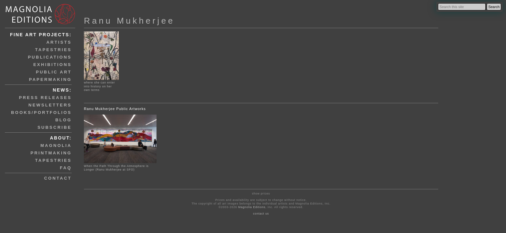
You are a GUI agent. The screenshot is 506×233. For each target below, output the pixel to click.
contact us (261, 213)
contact (58, 178)
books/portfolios (41, 112)
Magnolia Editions (251, 207)
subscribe (54, 127)
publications (50, 57)
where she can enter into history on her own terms (101, 84)
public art (54, 72)
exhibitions (52, 64)
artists (59, 42)
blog (63, 119)
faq (66, 167)
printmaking (51, 152)
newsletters (50, 105)
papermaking (50, 79)
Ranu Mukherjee (129, 21)
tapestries (53, 49)
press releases (45, 97)
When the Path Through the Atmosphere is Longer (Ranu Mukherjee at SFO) (116, 167)
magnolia (56, 145)
